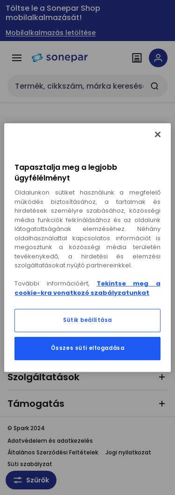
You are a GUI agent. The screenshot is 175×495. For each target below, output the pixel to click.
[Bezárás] (157, 134)
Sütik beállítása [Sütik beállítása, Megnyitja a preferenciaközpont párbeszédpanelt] (87, 320)
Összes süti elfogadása (88, 348)
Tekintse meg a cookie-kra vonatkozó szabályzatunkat (87, 288)
